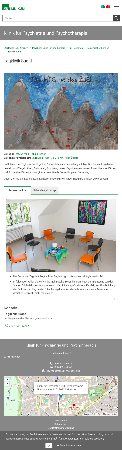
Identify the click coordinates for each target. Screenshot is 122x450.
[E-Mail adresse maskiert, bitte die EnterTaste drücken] (61, 371)
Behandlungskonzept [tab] (45, 190)
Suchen (117, 18)
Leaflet (87, 414)
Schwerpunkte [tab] (17, 190)
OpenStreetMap (100, 414)
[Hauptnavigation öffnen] (116, 7)
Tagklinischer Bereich (98, 48)
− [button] (7, 384)
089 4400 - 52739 (19, 325)
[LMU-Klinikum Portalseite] (13, 7)
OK (48, 445)
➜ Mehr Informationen (69, 445)
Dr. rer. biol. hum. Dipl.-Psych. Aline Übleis (55, 157)
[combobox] (61, 18)
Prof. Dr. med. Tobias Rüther (30, 153)
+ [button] (7, 380)
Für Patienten (76, 48)
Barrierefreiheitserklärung (61, 428)
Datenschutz (61, 424)
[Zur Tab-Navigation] (114, 299)
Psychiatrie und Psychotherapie (48, 48)
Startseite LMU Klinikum (16, 48)
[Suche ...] (57, 18)
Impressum (61, 420)
